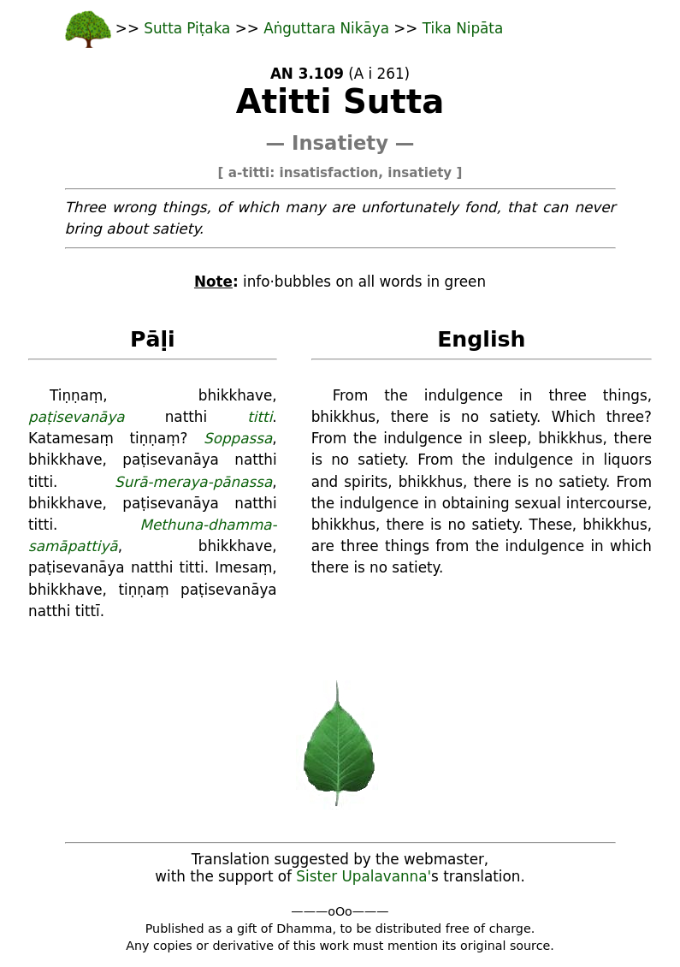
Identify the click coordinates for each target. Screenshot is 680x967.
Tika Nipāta (463, 28)
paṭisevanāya (76, 416)
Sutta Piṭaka (189, 28)
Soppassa (238, 438)
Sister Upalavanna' (363, 876)
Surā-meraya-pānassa (193, 481)
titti (259, 416)
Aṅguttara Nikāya (328, 28)
